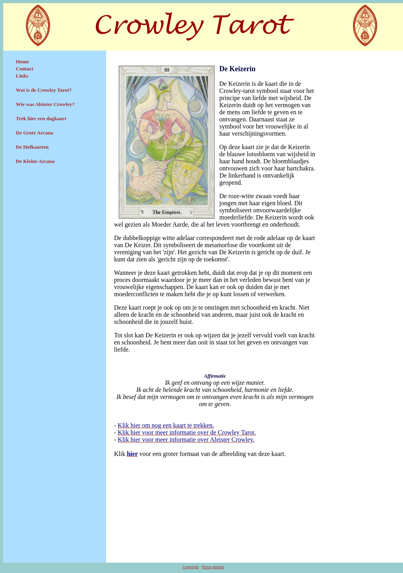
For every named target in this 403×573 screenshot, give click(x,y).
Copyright (190, 567)
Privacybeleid (213, 567)
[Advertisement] (54, 228)
